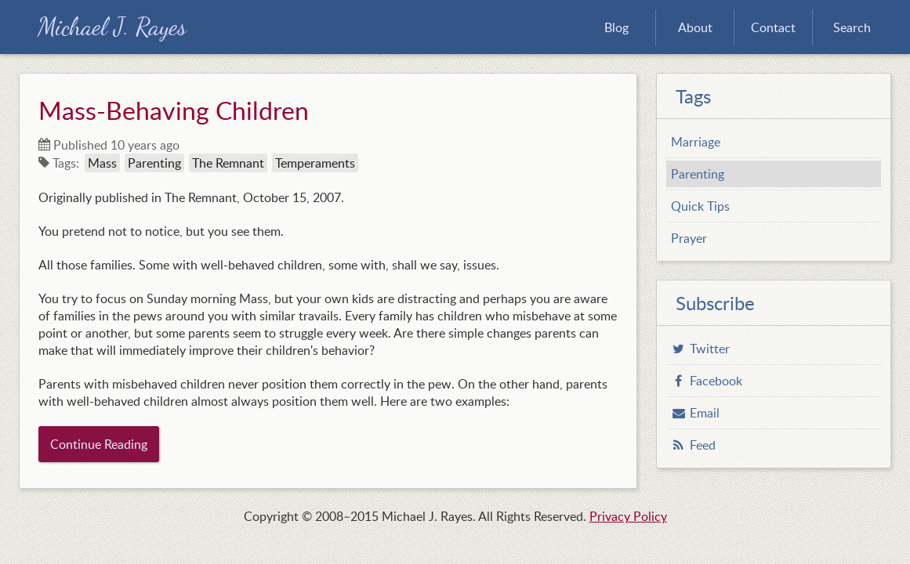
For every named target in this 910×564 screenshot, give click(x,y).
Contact (773, 27)
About (695, 27)
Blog (616, 27)
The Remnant (228, 163)
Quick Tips (700, 206)
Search (852, 27)
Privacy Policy (628, 516)
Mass (102, 163)
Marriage (695, 141)
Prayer (689, 238)
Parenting (154, 163)
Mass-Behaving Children (173, 109)
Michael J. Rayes (112, 27)
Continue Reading (98, 444)
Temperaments (315, 163)
